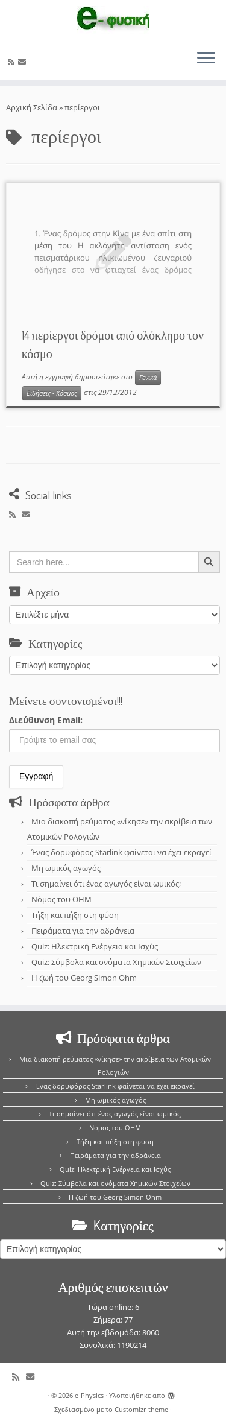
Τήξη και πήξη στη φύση (75, 915)
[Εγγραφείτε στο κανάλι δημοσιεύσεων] (13, 61)
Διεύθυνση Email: (46, 720)
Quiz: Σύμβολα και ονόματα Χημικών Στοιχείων (116, 962)
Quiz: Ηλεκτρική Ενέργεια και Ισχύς (94, 946)
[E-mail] (24, 61)
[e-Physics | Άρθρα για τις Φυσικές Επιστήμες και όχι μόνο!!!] (113, 20)
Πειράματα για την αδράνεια (82, 930)
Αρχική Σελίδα (32, 107)
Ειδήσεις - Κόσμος (52, 393)
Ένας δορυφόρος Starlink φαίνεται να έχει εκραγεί (121, 852)
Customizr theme (141, 1409)
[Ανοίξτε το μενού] (206, 58)
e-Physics (89, 1395)
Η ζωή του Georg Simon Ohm (84, 977)
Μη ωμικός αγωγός (66, 867)
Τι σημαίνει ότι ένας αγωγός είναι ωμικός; (106, 883)
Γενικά (148, 377)
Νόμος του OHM (61, 899)
